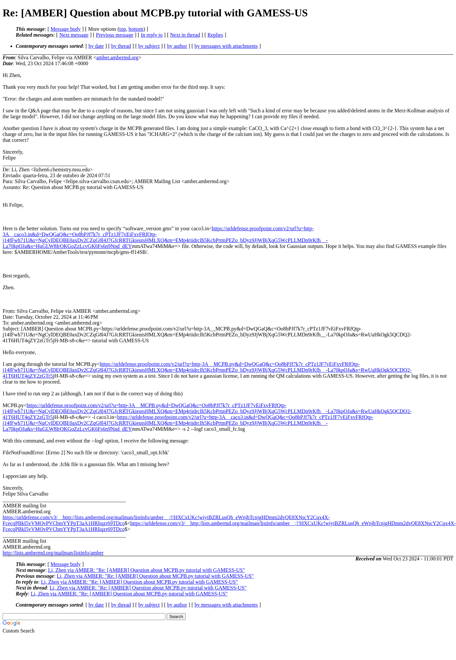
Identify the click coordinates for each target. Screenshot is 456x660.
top (122, 29)
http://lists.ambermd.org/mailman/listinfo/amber (53, 553)
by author (177, 46)
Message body (65, 29)
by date (96, 46)
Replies (215, 35)
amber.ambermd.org (117, 57)
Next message (73, 35)
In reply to (152, 35)
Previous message (114, 35)
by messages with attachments (226, 46)
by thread (121, 46)
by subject (149, 46)
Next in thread (185, 35)
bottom (135, 29)
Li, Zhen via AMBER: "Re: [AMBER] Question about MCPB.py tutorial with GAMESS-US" (146, 570)
